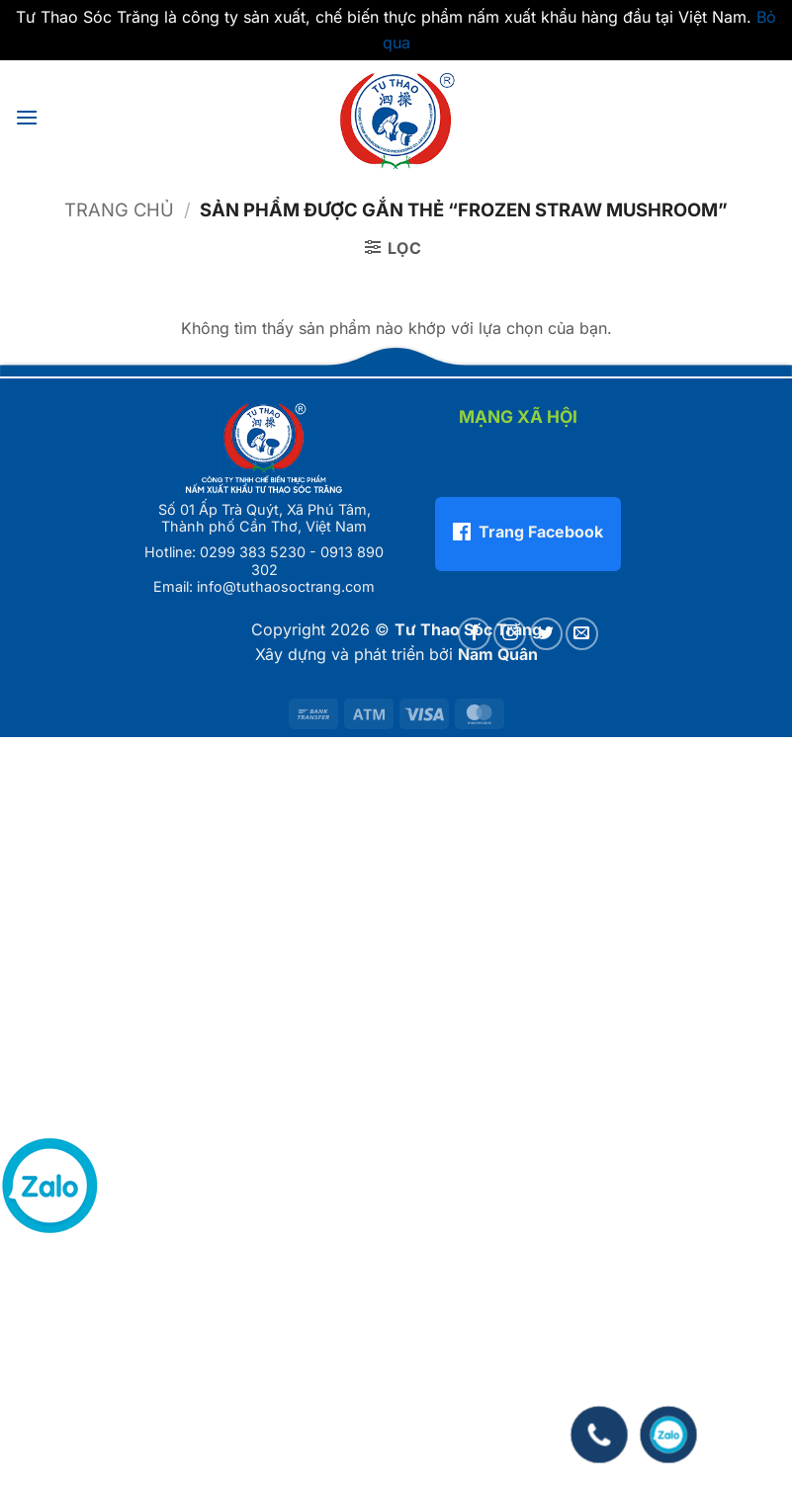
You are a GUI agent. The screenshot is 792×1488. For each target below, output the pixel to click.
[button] (27, 117)
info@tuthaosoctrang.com (286, 586)
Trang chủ (119, 209)
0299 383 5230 (253, 551)
